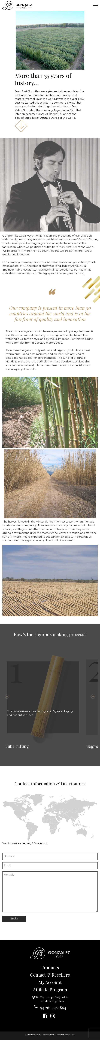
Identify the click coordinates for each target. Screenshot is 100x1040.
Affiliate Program (50, 989)
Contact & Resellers (50, 975)
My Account (50, 982)
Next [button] (93, 696)
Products (50, 967)
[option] (42, 697)
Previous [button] (7, 696)
